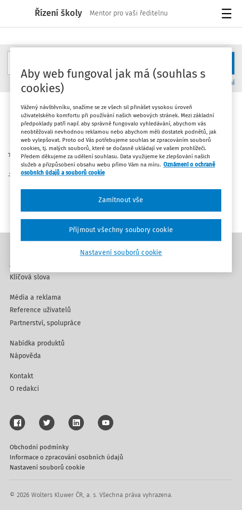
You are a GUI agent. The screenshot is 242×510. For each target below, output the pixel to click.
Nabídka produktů (37, 343)
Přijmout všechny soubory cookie (121, 230)
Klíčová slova (30, 277)
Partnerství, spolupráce (45, 323)
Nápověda (25, 356)
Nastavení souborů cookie (47, 467)
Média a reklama (35, 297)
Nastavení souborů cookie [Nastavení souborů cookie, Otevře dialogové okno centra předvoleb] (121, 253)
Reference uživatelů (40, 310)
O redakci (24, 389)
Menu (228, 15)
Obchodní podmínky (39, 447)
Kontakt (21, 376)
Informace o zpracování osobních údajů (66, 457)
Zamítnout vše (120, 200)
